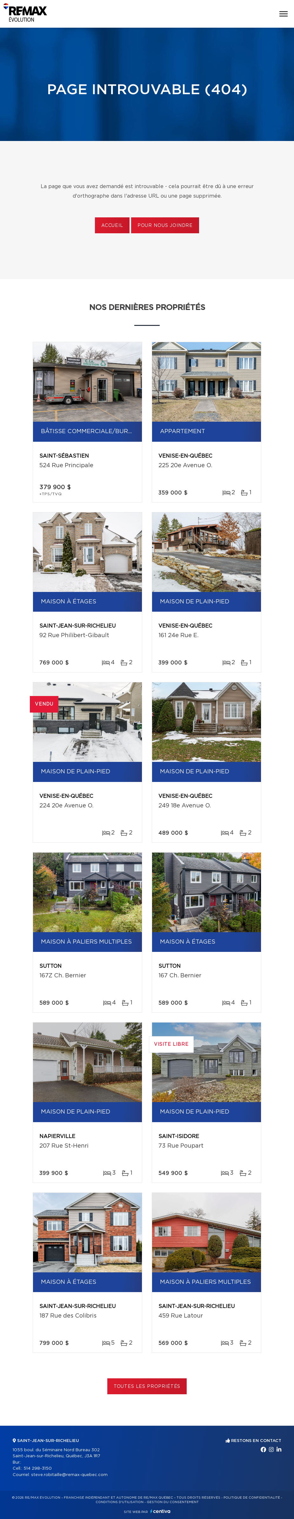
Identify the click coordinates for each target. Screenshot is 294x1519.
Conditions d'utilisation (120, 1502)
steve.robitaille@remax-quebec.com (69, 1475)
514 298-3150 (37, 1468)
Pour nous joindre (165, 225)
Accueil (112, 225)
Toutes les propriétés (147, 1386)
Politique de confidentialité (252, 1497)
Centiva (160, 1511)
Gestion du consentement (173, 1502)
